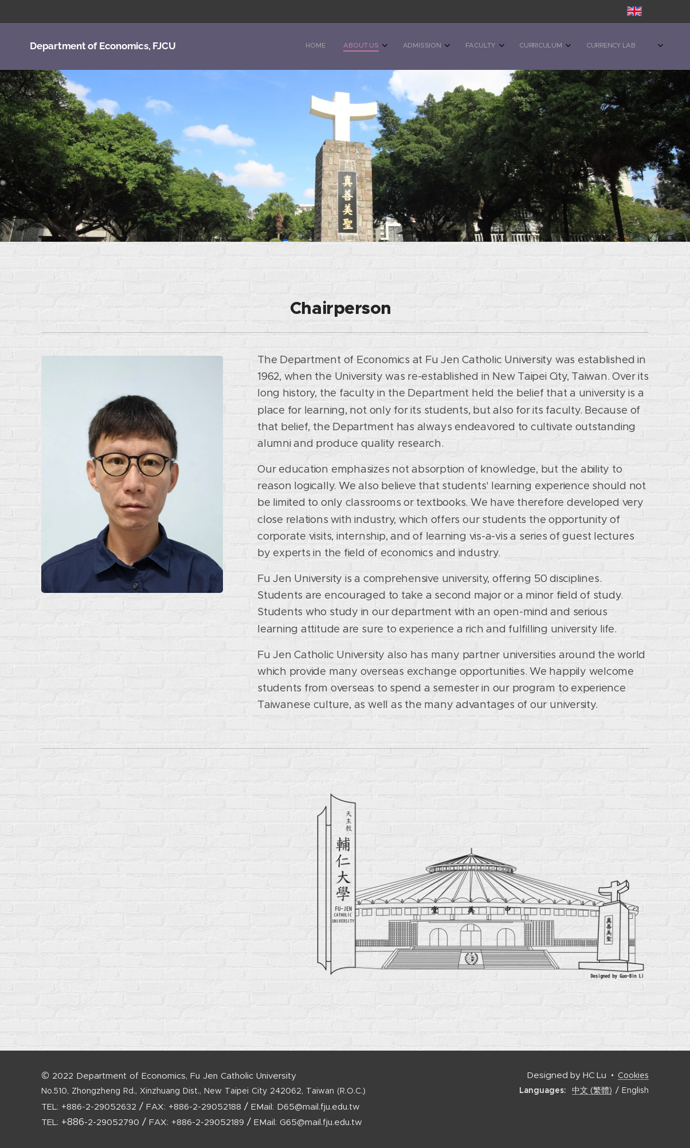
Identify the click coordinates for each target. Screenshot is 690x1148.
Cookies (633, 1075)
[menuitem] (501, 46)
